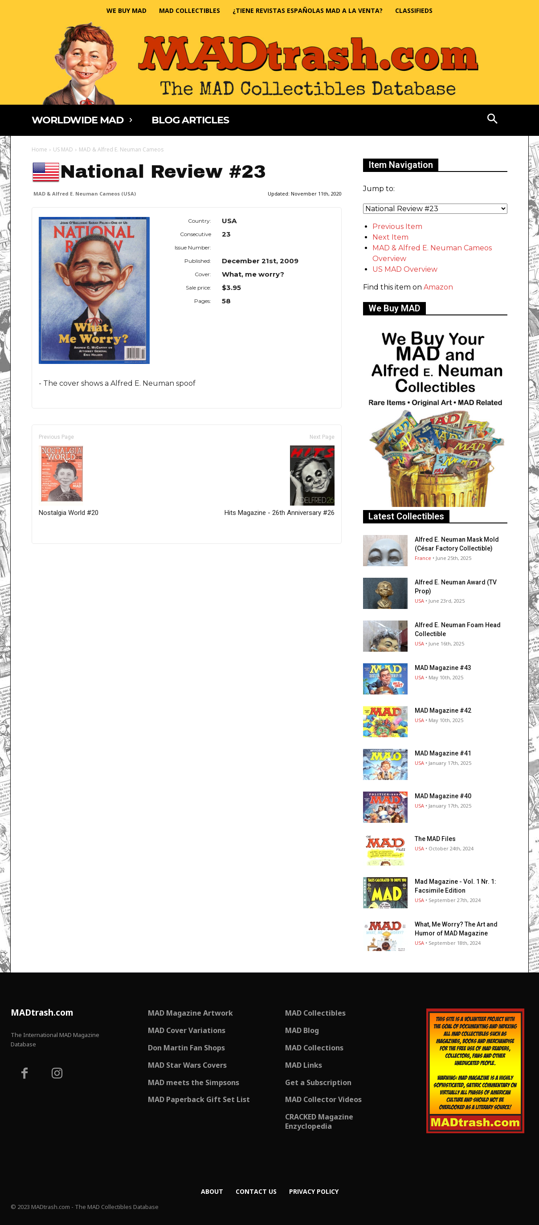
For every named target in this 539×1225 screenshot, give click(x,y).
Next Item (390, 237)
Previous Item (397, 226)
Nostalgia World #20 (68, 481)
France (423, 558)
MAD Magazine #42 (443, 710)
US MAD (63, 149)
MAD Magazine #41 (443, 753)
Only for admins (62, 559)
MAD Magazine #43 (443, 667)
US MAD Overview (404, 269)
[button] (493, 120)
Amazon (438, 287)
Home (39, 149)
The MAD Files (435, 838)
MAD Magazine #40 (443, 796)
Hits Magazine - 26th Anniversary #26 (280, 481)
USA (419, 600)
